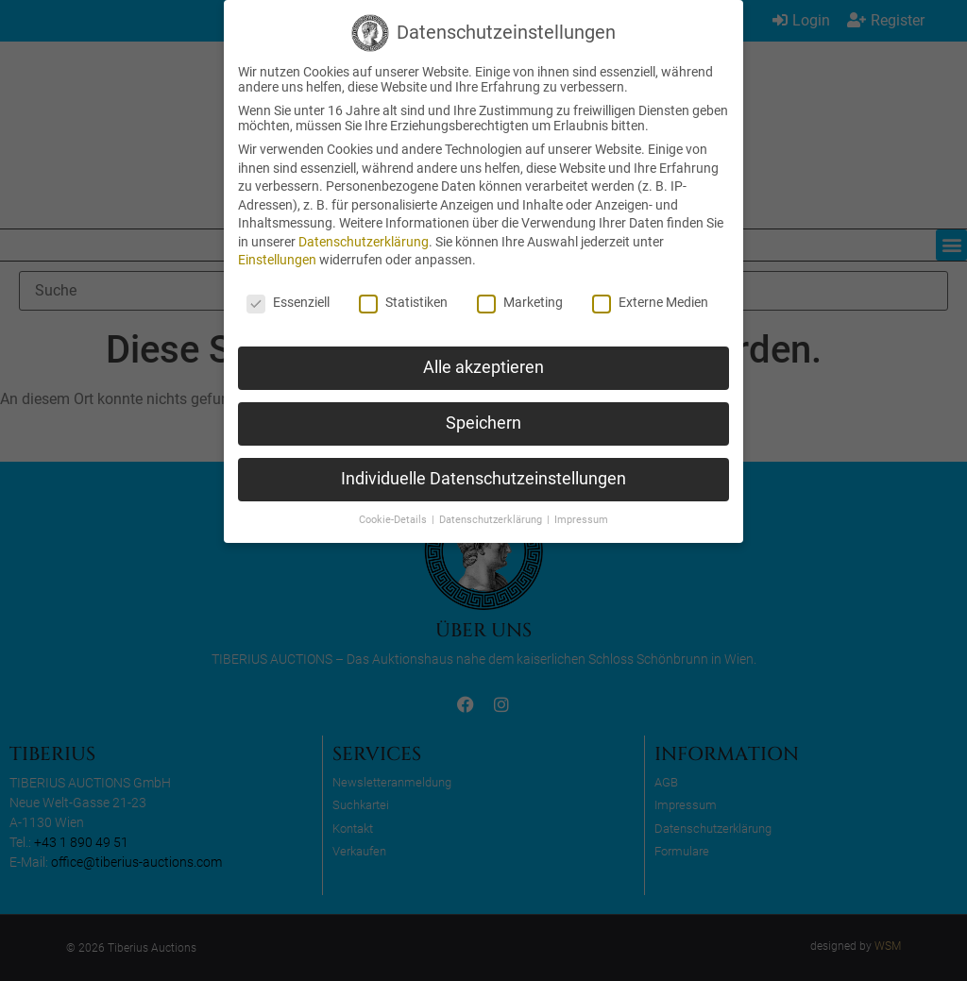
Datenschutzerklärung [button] (492, 520)
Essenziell (288, 302)
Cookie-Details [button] (394, 520)
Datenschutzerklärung (363, 241)
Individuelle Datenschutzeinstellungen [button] (483, 478)
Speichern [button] (483, 423)
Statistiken (403, 302)
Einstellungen (277, 259)
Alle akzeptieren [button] (483, 367)
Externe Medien (650, 302)
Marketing (520, 302)
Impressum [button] (581, 520)
